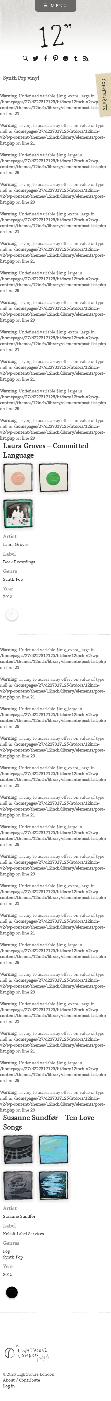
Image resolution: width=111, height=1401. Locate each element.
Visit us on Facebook (45, 58)
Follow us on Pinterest (55, 58)
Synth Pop (13, 579)
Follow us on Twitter (35, 58)
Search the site (25, 58)
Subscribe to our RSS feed (85, 58)
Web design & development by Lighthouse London (29, 1354)
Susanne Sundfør (19, 1217)
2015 (7, 597)
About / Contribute (21, 1380)
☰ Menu (55, 6)
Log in (9, 1386)
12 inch (55, 36)
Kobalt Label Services (23, 1234)
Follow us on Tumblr (75, 58)
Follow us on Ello (65, 58)
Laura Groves (15, 545)
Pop (6, 1251)
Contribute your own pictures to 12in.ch (102, 94)
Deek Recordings (19, 562)
